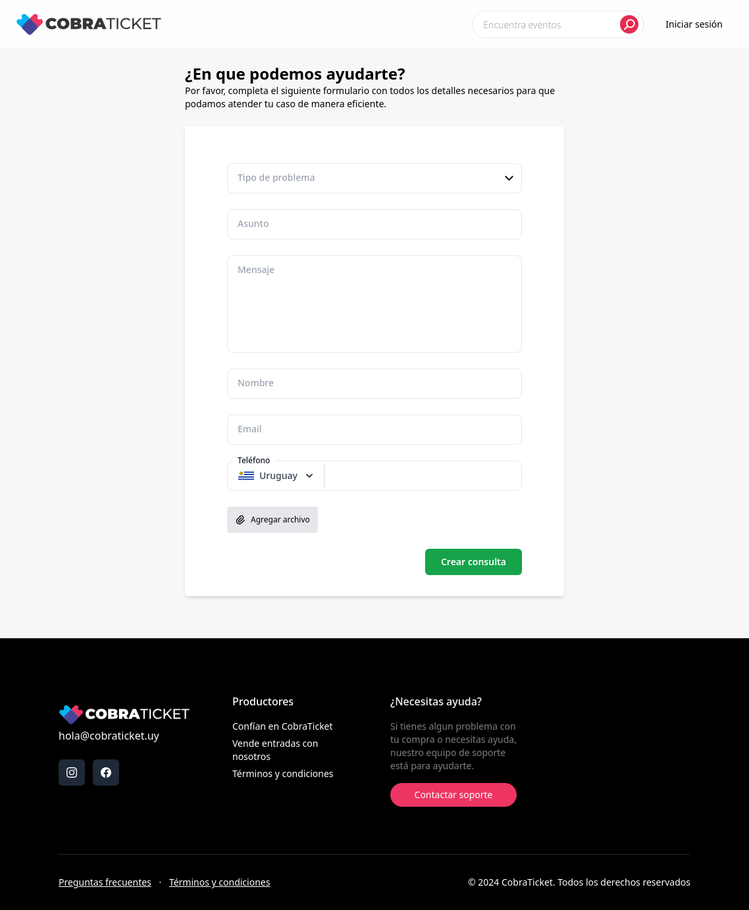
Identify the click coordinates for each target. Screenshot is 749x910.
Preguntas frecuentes (105, 882)
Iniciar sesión (694, 24)
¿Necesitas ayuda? (436, 701)
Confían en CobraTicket (282, 726)
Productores (263, 701)
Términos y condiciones (283, 773)
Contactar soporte (454, 794)
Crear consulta (473, 561)
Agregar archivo (272, 520)
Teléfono (254, 460)
